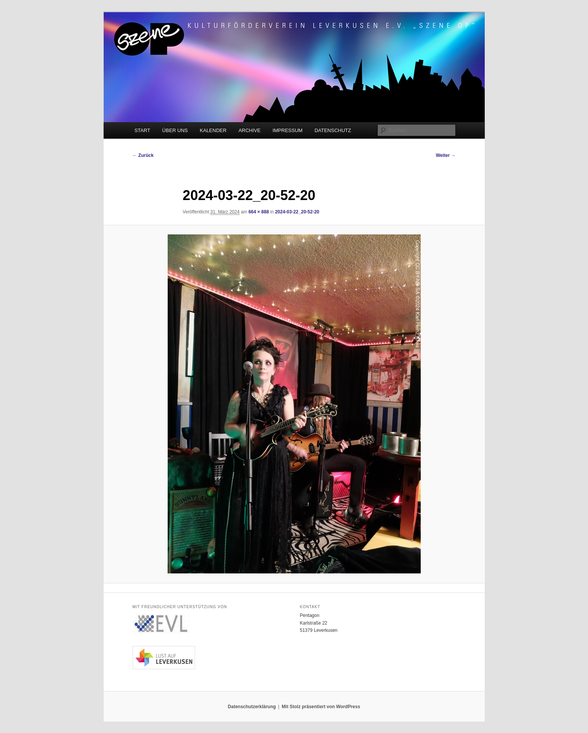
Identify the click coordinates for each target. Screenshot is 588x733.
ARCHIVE (250, 130)
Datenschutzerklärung (252, 706)
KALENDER (213, 130)
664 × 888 (258, 212)
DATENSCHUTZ (332, 130)
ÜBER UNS (175, 130)
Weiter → (446, 155)
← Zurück (143, 155)
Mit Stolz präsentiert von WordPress (321, 706)
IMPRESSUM (287, 130)
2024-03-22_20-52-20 (297, 212)
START (142, 130)
